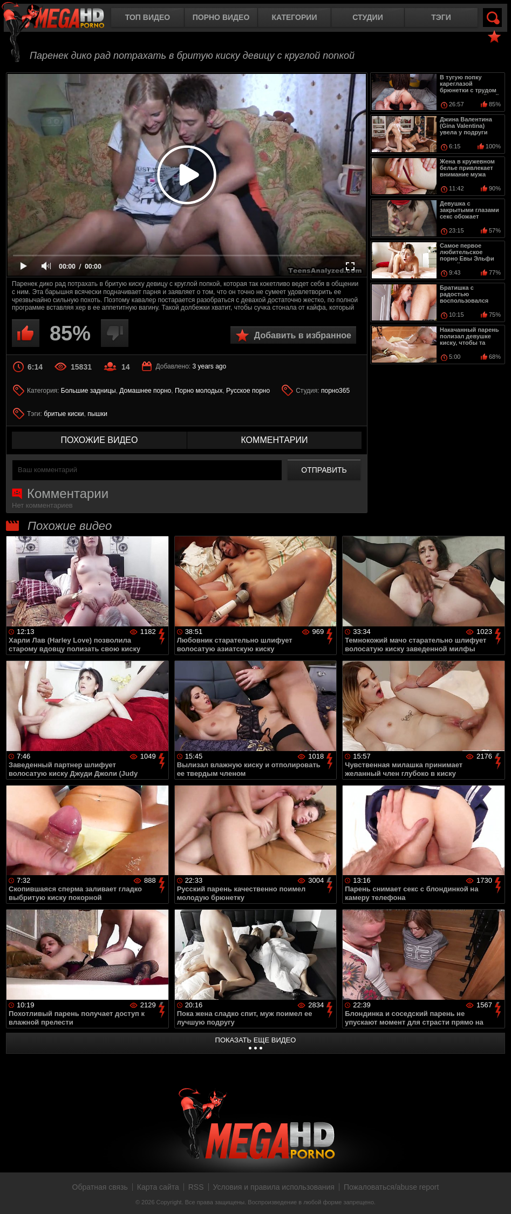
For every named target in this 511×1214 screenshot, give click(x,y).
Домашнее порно (145, 390)
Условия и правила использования (274, 1187)
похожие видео (99, 440)
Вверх (495, 1194)
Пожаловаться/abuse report (391, 1187)
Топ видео (147, 17)
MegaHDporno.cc (62, 19)
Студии (367, 17)
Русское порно (248, 390)
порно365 (335, 390)
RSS (196, 1187)
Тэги (441, 17)
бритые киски (64, 414)
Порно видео (221, 17)
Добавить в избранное (302, 335)
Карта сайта (158, 1187)
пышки (97, 414)
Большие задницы (88, 390)
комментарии (274, 440)
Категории (294, 17)
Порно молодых (198, 390)
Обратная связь (100, 1187)
